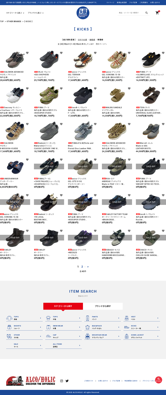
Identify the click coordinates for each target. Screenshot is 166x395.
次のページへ (101, 44)
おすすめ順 (82, 40)
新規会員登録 (122, 2)
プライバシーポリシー (150, 381)
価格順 (92, 40)
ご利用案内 (144, 2)
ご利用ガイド (93, 381)
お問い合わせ (155, 2)
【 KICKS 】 (28, 21)
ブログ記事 (133, 2)
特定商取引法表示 (132, 381)
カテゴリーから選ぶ (14, 13)
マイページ (110, 2)
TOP (2, 21)
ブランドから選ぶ (34, 13)
